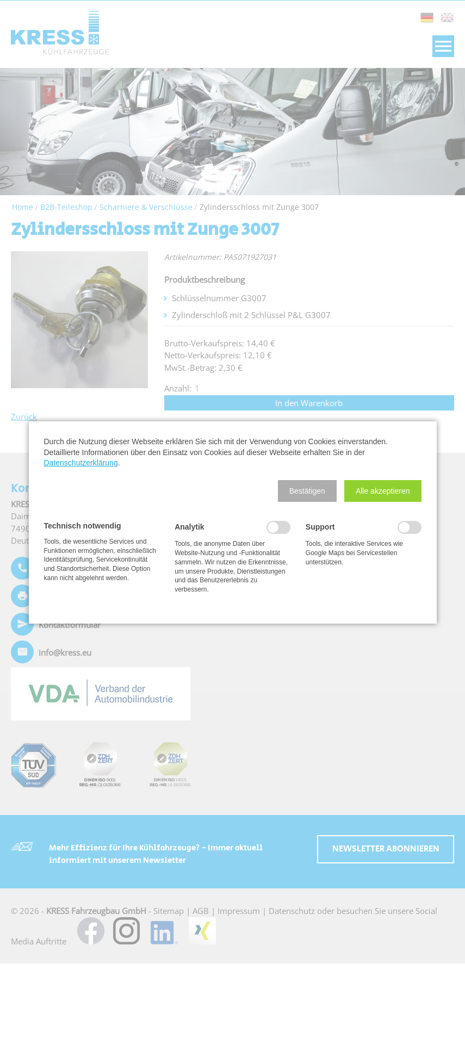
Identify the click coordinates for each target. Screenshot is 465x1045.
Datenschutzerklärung (81, 462)
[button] (307, 491)
